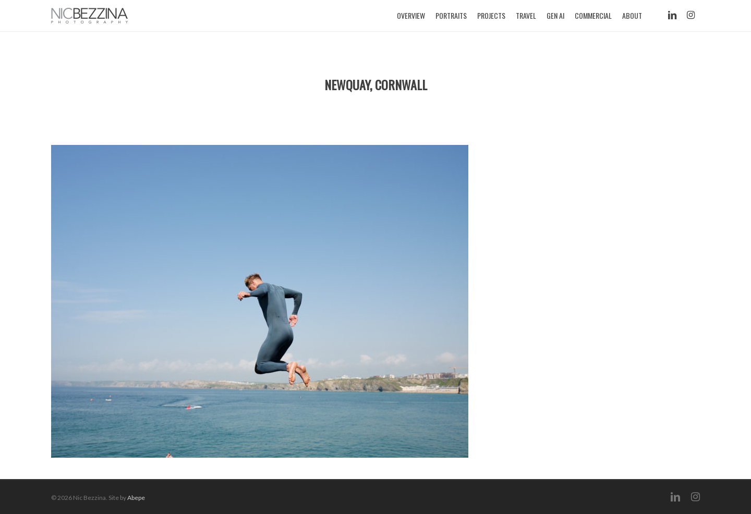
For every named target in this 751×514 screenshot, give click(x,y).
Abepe (136, 497)
